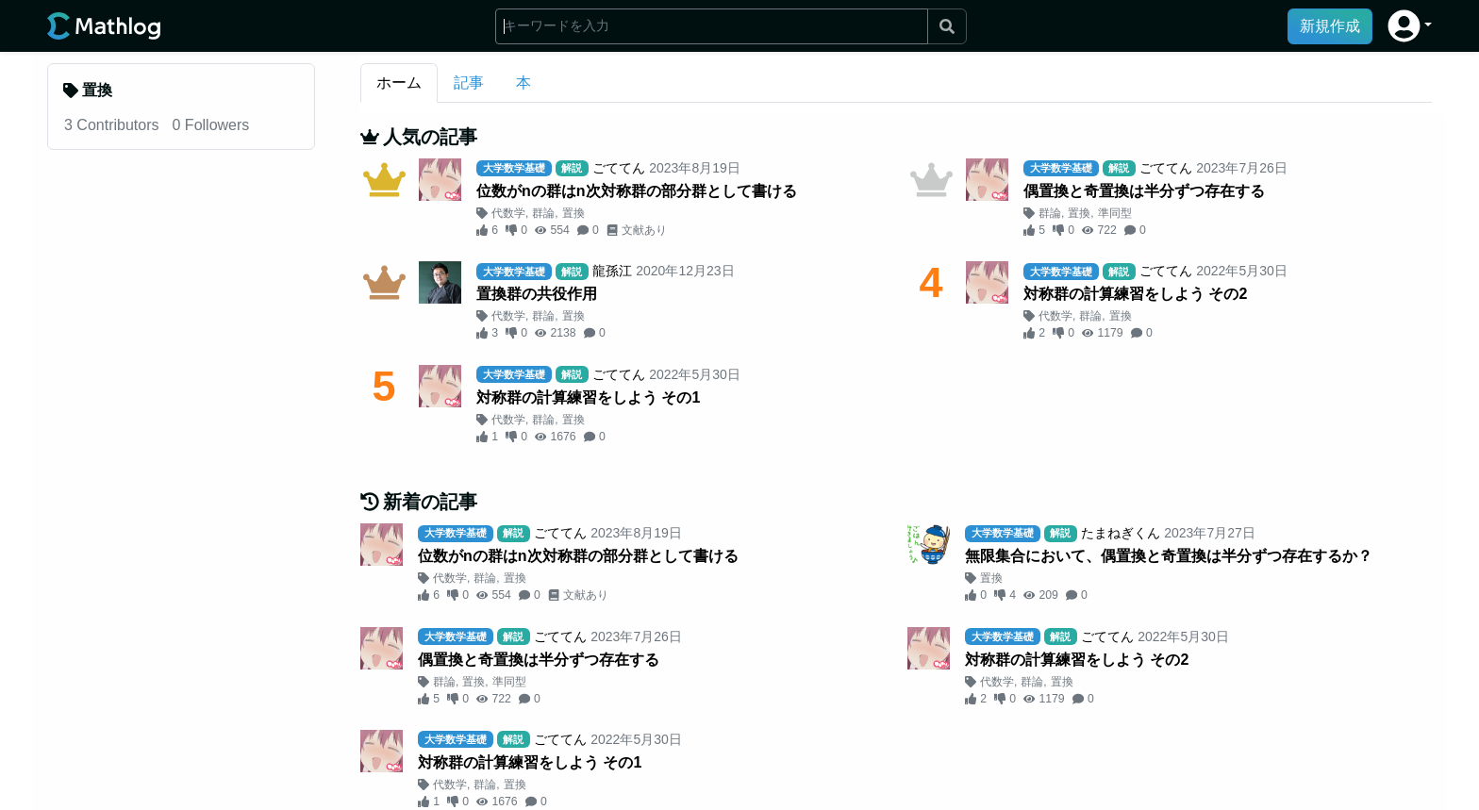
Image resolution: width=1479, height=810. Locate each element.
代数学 (508, 213)
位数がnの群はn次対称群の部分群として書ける (636, 191)
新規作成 (1330, 26)
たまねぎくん (1120, 532)
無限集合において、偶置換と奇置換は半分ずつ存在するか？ (1168, 556)
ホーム (399, 82)
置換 (573, 213)
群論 (543, 213)
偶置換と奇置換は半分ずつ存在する (1144, 191)
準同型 (1115, 213)
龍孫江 (612, 270)
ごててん (618, 167)
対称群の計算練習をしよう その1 (588, 397)
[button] (1410, 25)
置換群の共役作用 (536, 294)
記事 (469, 82)
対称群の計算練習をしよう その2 (1135, 294)
